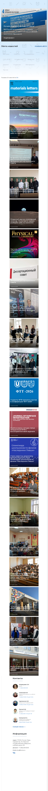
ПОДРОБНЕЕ (8, 38)
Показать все (40, 46)
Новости (17, 54)
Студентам (17, 64)
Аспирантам (19, 59)
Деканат (6, 64)
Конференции (29, 54)
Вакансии (31, 59)
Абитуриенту (29, 64)
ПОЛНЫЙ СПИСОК (18, 727)
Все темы (6, 54)
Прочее (5, 70)
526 (17, 77)
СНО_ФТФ (6, 59)
